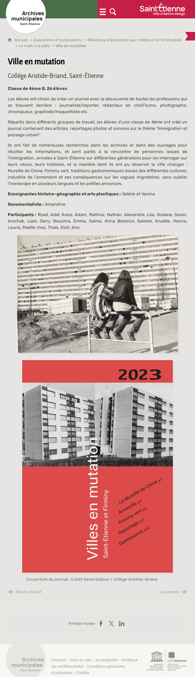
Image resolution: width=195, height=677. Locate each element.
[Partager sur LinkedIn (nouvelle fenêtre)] (121, 623)
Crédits (82, 673)
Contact (58, 660)
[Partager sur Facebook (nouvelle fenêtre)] (100, 623)
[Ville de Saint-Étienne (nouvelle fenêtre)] (162, 9)
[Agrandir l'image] (97, 293)
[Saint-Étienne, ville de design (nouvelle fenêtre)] (166, 661)
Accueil (21, 40)
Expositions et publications (57, 40)
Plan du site (80, 660)
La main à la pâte (34, 46)
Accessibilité (106, 660)
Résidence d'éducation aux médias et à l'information (134, 40)
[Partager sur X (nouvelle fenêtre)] (111, 623)
